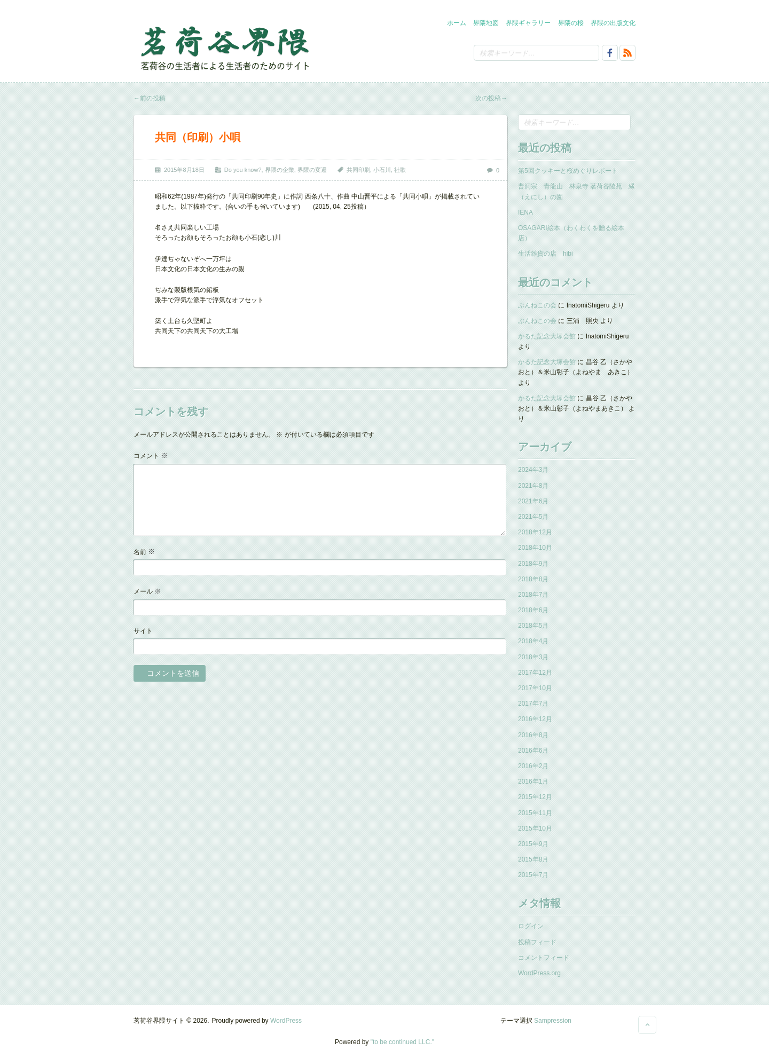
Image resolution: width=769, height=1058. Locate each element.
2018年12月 (535, 532)
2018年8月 (533, 579)
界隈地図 (486, 23)
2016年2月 (533, 766)
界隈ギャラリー (528, 23)
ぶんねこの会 (537, 305)
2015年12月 (535, 797)
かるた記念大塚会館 (547, 336)
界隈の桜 (571, 23)
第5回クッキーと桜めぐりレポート (568, 171)
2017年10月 (535, 688)
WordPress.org (539, 973)
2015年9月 (533, 844)
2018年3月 (533, 657)
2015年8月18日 (184, 170)
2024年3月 (533, 469)
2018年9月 (533, 563)
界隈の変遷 (312, 170)
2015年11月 (535, 813)
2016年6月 (533, 750)
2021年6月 (533, 501)
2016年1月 (533, 781)
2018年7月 (533, 594)
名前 (144, 552)
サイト (143, 631)
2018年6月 (533, 610)
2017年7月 (533, 703)
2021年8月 (533, 485)
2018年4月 (533, 641)
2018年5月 (533, 625)
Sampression (552, 1020)
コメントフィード (543, 957)
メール (147, 591)
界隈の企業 (279, 170)
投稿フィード (537, 942)
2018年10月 (535, 547)
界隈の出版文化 (613, 23)
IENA (525, 212)
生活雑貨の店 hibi (545, 253)
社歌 (400, 170)
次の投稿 (491, 98)
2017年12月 (535, 672)
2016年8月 (533, 735)
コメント (151, 456)
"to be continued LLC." (402, 1042)
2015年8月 (533, 859)
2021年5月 (533, 516)
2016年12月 (535, 719)
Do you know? (243, 170)
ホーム (456, 23)
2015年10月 (535, 828)
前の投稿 (150, 98)
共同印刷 (358, 170)
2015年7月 (533, 875)
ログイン (531, 926)
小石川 (382, 170)
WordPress (286, 1020)
